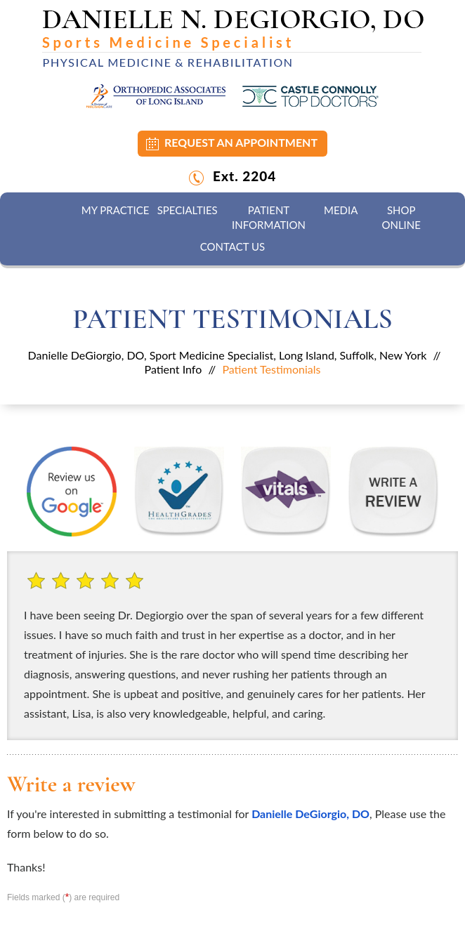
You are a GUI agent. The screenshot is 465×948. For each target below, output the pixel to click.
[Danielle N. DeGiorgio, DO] (233, 38)
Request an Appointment (240, 142)
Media (341, 210)
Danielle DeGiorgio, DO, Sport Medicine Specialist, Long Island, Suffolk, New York (227, 355)
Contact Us (232, 246)
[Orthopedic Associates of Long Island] (155, 95)
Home (55, 210)
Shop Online (400, 217)
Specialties (187, 210)
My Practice (115, 210)
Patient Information (269, 217)
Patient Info (173, 369)
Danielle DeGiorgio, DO (310, 813)
